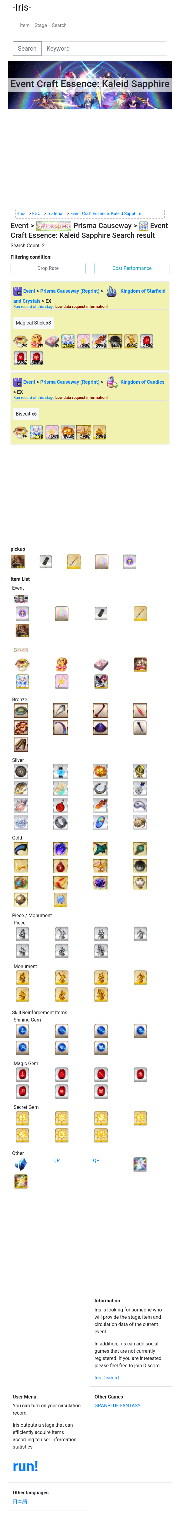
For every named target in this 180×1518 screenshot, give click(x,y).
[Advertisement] (90, 158)
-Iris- (22, 7)
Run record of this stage (60, 306)
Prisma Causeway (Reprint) (70, 291)
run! (25, 1466)
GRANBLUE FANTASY (118, 1406)
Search (59, 25)
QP (56, 1160)
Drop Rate (47, 268)
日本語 (20, 1501)
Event (29, 291)
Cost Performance (132, 268)
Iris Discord (107, 1378)
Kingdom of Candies (135, 382)
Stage (41, 25)
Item (25, 25)
